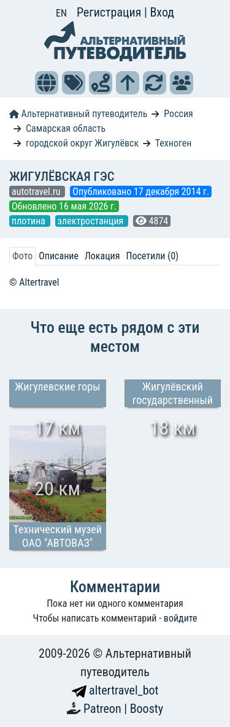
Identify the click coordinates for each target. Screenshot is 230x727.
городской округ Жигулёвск (82, 143)
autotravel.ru (37, 191)
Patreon (103, 708)
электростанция (92, 221)
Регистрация (110, 12)
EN (61, 13)
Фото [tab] (22, 256)
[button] (46, 83)
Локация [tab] (102, 256)
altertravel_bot (115, 690)
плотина (30, 221)
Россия (178, 114)
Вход (162, 12)
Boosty (146, 708)
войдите (180, 618)
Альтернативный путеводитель (78, 114)
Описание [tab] (59, 256)
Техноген (173, 143)
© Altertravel (34, 282)
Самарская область (65, 128)
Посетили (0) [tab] (152, 256)
